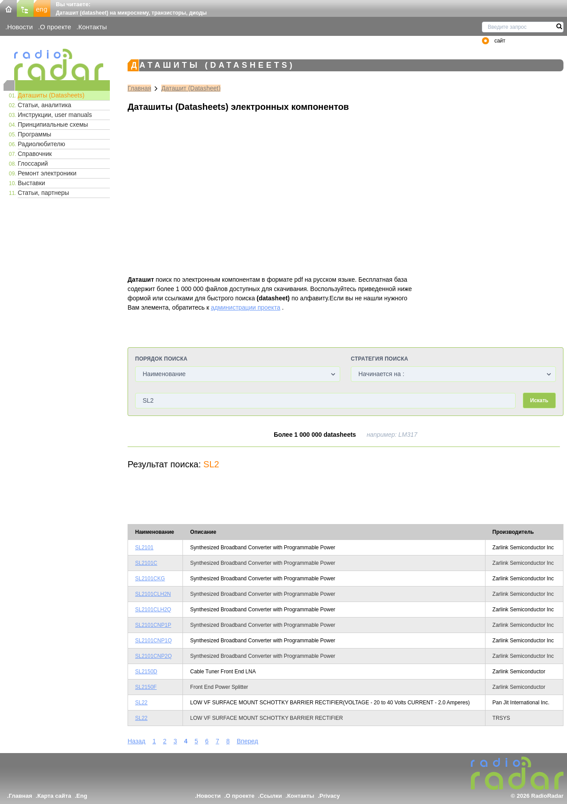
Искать (539, 400)
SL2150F (146, 687)
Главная (139, 88)
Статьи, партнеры (43, 192)
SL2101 (144, 547)
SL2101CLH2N (153, 594)
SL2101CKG (150, 578)
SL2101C (146, 563)
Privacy (329, 795)
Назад (136, 741)
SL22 (141, 702)
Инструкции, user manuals (55, 114)
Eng (81, 795)
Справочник (35, 153)
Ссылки (271, 795)
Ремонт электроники (47, 173)
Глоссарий (33, 163)
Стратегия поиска (379, 359)
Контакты (92, 27)
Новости (20, 27)
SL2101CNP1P (153, 625)
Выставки (31, 182)
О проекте (55, 27)
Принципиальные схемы (53, 124)
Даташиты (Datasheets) (51, 95)
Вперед (247, 741)
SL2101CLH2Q (153, 609)
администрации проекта (245, 307)
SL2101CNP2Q (153, 656)
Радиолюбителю (41, 144)
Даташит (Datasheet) (191, 88)
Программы (34, 134)
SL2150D (146, 671)
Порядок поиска (161, 359)
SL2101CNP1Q (153, 640)
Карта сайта (54, 795)
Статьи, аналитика (44, 105)
